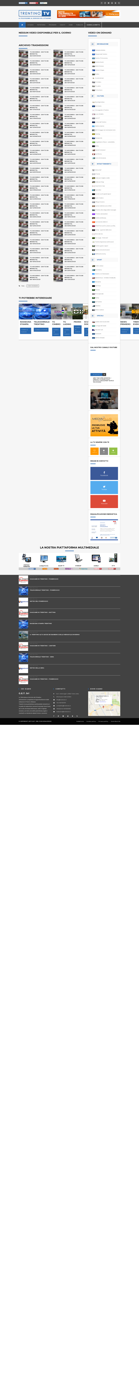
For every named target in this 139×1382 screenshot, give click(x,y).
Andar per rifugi (99, 182)
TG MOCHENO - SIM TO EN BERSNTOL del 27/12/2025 (74, 54)
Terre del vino (99, 234)
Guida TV (62, 25)
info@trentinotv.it (61, 699)
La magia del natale (100, 325)
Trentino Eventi (99, 62)
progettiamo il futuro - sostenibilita (105, 142)
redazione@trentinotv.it (63, 711)
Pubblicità (79, 25)
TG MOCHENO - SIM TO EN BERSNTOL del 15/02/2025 (39, 259)
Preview (97, 289)
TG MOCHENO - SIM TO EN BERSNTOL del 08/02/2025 (74, 259)
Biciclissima (98, 269)
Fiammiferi (98, 190)
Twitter (104, 485)
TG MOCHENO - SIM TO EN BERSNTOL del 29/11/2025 (74, 72)
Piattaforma (41, 25)
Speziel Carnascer (100, 150)
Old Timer (98, 285)
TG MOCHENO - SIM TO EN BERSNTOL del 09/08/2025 (74, 143)
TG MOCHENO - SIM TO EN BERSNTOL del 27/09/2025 (39, 116)
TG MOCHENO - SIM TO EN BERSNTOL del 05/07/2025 (39, 170)
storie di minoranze (100, 158)
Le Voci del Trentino (100, 122)
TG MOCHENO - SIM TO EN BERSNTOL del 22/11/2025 (39, 80)
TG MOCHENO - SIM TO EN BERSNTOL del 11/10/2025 (39, 107)
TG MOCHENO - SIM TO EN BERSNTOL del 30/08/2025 (39, 134)
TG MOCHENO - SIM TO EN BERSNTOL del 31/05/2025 (74, 188)
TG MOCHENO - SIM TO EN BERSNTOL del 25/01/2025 (74, 268)
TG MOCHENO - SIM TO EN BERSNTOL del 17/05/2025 (74, 197)
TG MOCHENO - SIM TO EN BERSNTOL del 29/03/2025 (39, 233)
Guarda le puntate (24, 331)
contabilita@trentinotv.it (63, 705)
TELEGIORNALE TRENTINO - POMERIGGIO (45, 590)
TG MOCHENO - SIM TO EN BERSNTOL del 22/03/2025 (74, 233)
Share (71, 25)
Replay (97, 297)
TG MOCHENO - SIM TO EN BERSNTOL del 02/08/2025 (39, 152)
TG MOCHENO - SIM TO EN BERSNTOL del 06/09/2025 (74, 125)
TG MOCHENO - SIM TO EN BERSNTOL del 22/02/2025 (74, 250)
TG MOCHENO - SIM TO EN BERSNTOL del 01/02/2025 (39, 268)
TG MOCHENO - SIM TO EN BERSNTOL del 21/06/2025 (39, 179)
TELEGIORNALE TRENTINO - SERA (42, 657)
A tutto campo (99, 266)
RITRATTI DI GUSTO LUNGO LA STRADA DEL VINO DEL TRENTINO (105, 226)
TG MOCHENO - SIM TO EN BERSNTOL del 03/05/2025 (74, 206)
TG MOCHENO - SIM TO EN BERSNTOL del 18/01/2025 (39, 277)
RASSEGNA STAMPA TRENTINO (41, 623)
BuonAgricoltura (99, 102)
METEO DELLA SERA (37, 668)
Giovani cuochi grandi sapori (103, 194)
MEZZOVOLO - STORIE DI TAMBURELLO (105, 277)
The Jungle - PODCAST (101, 238)
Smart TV (94, 450)
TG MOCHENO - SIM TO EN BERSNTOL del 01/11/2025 (74, 89)
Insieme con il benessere (102, 273)
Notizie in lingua (99, 70)
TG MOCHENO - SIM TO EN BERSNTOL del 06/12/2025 (39, 72)
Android (113, 450)
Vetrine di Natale (100, 337)
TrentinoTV (98, 333)
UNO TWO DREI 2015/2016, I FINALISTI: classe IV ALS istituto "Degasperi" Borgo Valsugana (103, 380)
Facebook (104, 471)
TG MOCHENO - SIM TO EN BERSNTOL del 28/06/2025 (74, 170)
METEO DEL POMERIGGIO (39, 601)
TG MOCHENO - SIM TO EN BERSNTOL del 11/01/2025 (74, 277)
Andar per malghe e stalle (102, 178)
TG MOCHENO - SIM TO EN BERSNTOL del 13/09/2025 (39, 125)
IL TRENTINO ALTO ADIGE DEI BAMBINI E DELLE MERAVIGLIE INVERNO (55, 634)
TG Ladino (98, 86)
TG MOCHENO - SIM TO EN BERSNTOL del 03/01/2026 (39, 54)
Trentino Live (104, 398)
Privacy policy (103, 721)
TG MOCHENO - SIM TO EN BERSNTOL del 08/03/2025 (74, 241)
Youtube (104, 500)
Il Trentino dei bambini (101, 214)
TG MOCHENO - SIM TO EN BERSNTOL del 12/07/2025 (74, 161)
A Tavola (97, 174)
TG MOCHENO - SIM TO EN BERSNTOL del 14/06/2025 (74, 179)
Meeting (97, 134)
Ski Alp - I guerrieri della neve (103, 230)
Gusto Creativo (99, 198)
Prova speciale (99, 293)
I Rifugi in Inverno (100, 202)
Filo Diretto (98, 106)
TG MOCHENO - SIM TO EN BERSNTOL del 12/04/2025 (39, 224)
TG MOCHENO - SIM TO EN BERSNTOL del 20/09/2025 (74, 116)
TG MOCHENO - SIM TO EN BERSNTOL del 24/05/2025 (39, 197)
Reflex (97, 146)
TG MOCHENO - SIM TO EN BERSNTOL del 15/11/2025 (74, 80)
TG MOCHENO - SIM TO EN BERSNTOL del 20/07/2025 (39, 161)
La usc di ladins (99, 114)
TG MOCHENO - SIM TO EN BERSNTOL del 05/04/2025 (74, 224)
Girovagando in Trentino (102, 110)
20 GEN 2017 (96, 374)
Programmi (52, 25)
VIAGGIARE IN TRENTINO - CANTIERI (43, 645)
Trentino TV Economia (101, 58)
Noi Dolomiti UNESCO (101, 222)
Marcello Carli (99, 329)
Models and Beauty (100, 218)
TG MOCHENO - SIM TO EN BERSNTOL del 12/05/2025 (39, 206)
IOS (104, 450)
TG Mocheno (98, 90)
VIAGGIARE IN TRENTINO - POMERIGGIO (44, 579)
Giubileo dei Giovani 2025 (102, 321)
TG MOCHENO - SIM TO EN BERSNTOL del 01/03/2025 (39, 250)
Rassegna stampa (100, 50)
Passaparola (98, 138)
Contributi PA (115, 721)
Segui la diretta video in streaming (104, 401)
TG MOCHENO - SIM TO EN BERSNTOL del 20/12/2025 (39, 63)
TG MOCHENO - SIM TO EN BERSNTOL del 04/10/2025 (74, 107)
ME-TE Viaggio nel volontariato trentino (105, 130)
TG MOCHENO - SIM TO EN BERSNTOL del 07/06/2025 (39, 188)
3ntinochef (98, 170)
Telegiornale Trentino (101, 54)
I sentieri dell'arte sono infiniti (103, 206)
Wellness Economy (100, 254)
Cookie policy (91, 721)
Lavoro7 (97, 118)
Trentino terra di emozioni (102, 250)
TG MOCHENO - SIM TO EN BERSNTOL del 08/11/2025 (39, 89)
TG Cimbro (98, 82)
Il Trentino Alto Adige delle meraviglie (105, 210)
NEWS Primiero (99, 66)
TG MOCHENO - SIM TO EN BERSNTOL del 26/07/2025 (74, 152)
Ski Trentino (98, 301)
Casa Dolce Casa (100, 186)
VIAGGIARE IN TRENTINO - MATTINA (42, 612)
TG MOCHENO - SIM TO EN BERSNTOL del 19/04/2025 (74, 215)
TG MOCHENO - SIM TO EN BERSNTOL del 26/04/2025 (39, 215)
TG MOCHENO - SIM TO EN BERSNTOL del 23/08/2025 (74, 134)
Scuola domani (99, 78)
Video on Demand (33, 285)
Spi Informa (98, 154)
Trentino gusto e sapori (101, 246)
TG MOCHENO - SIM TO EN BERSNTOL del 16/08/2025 (39, 143)
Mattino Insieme (99, 126)
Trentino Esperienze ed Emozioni (104, 242)
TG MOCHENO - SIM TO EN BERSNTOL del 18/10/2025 (74, 98)
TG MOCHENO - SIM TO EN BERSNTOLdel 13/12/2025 (74, 63)
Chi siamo (30, 25)
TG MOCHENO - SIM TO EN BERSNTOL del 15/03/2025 (39, 241)
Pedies (97, 74)
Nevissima (98, 281)
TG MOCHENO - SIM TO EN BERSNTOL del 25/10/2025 (39, 98)
